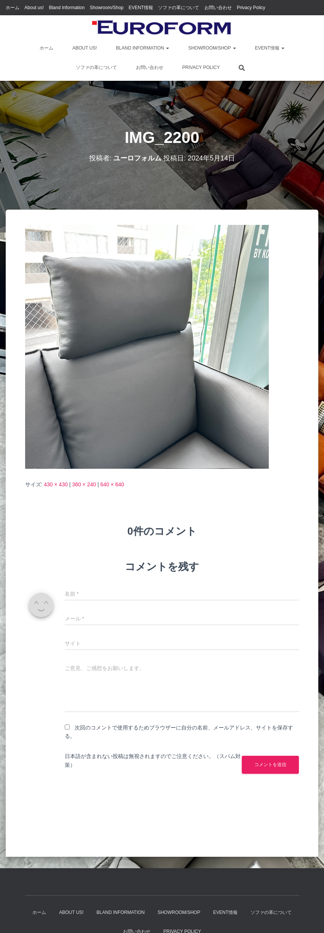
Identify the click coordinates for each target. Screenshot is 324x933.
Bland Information (67, 7)
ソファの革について (178, 7)
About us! (34, 7)
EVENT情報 (141, 7)
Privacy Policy (251, 7)
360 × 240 (84, 484)
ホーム (12, 7)
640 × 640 (112, 484)
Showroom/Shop (107, 7)
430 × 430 (56, 484)
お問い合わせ (218, 7)
